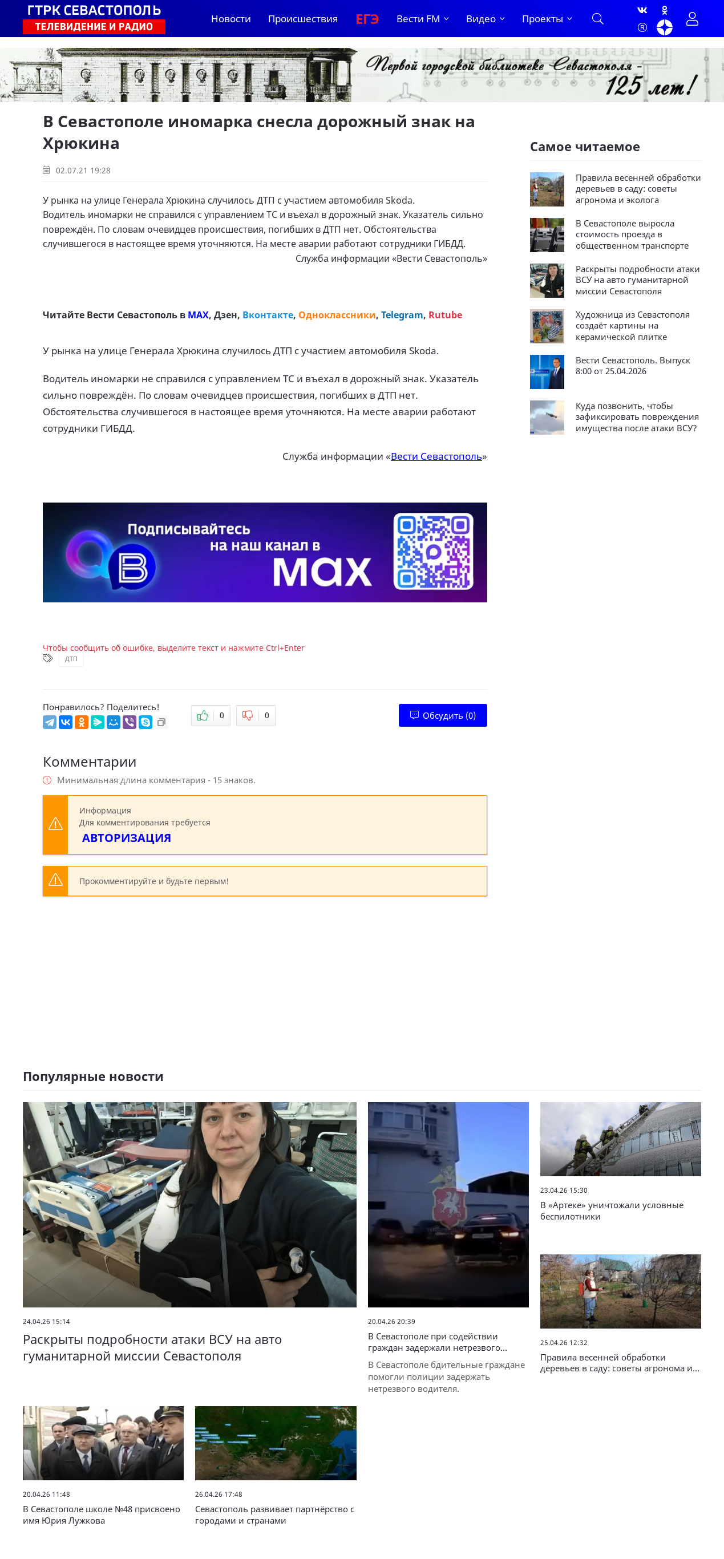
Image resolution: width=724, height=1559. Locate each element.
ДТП (71, 658)
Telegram (402, 315)
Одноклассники (337, 315)
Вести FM (418, 18)
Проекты (542, 18)
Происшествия (303, 18)
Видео (481, 18)
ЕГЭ (367, 18)
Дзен (225, 315)
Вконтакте (267, 315)
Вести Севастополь (440, 258)
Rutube (445, 315)
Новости (231, 18)
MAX (198, 315)
